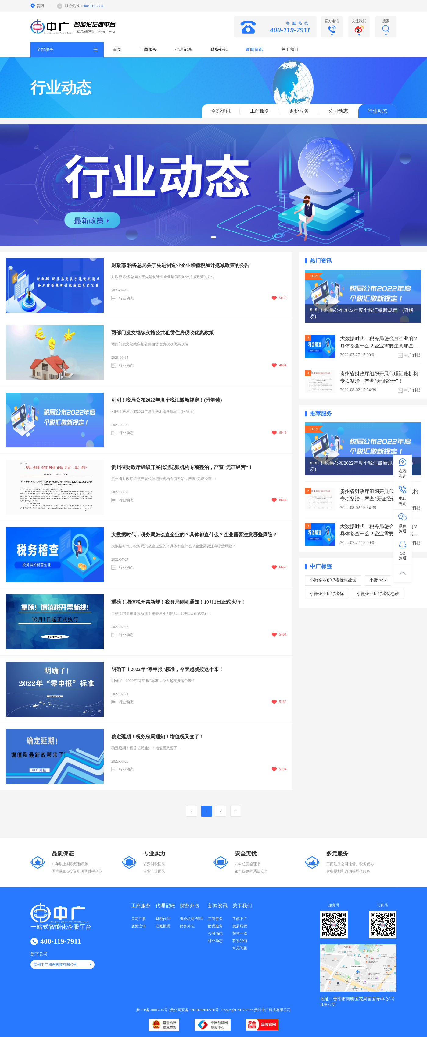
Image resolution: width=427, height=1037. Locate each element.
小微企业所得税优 (327, 593)
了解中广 (239, 919)
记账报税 (163, 926)
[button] (213, 237)
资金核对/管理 (191, 919)
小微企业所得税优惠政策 (333, 580)
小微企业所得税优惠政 (378, 593)
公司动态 (338, 111)
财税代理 (163, 919)
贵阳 (40, 6)
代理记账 (183, 49)
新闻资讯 (254, 49)
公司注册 (138, 919)
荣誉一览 (239, 933)
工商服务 (148, 49)
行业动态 (377, 111)
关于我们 (289, 49)
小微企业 (377, 580)
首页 (117, 49)
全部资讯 (221, 111)
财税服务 (299, 111)
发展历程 (239, 926)
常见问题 (239, 948)
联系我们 (239, 941)
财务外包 (219, 49)
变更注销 (138, 926)
